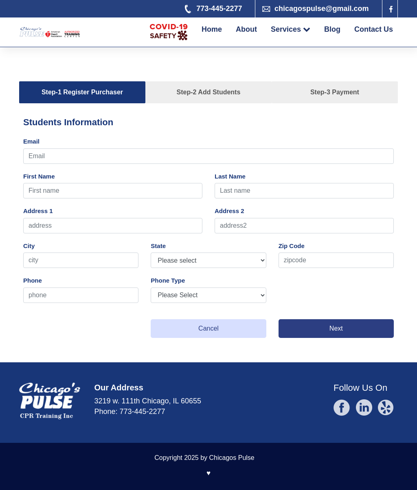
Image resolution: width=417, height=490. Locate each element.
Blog (332, 29)
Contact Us (373, 29)
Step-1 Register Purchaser (82, 92)
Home (212, 29)
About (246, 29)
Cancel (208, 328)
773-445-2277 (142, 411)
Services (290, 29)
